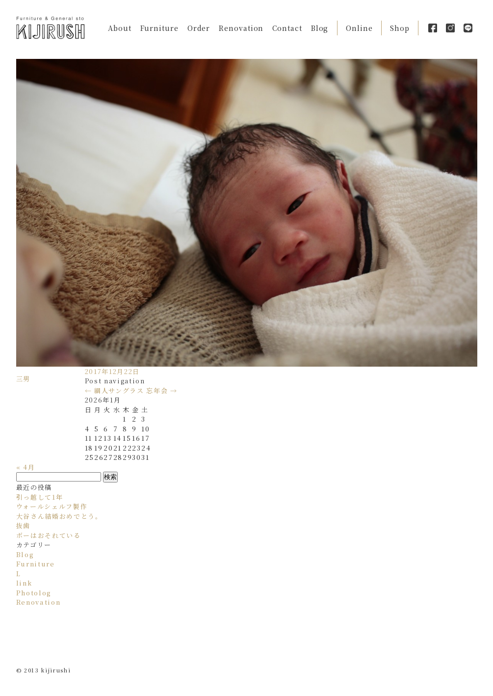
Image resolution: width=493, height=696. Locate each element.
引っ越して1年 (39, 497)
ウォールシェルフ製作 (52, 506)
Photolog (34, 592)
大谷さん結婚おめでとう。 (59, 516)
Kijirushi (50, 27)
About (119, 28)
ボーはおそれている (48, 535)
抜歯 (23, 525)
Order (198, 28)
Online (359, 28)
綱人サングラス (114, 390)
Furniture (159, 28)
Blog (320, 28)
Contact (287, 28)
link (24, 583)
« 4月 (25, 467)
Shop (400, 28)
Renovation (241, 28)
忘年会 (161, 390)
